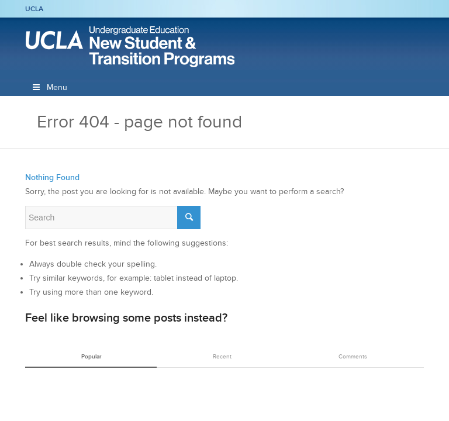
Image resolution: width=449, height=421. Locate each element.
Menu (49, 87)
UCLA (34, 9)
